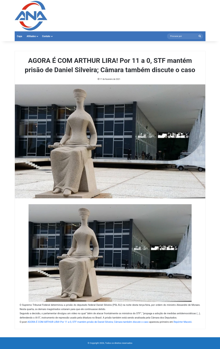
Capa (19, 36)
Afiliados (31, 36)
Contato (46, 36)
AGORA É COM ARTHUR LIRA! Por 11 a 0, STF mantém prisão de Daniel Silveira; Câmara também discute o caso (88, 321)
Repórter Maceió (183, 321)
